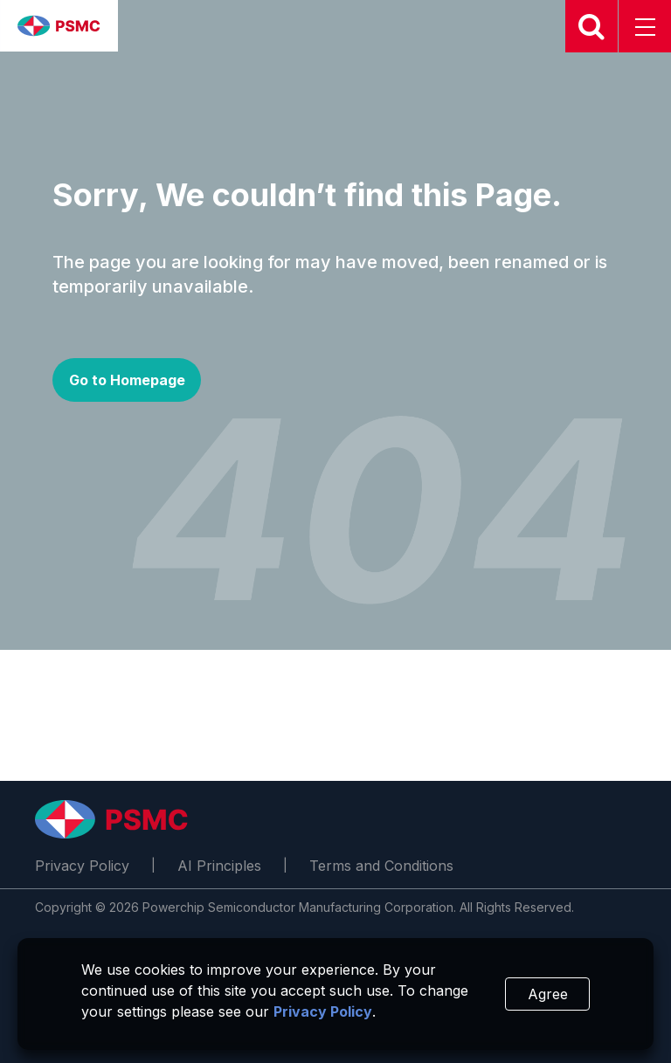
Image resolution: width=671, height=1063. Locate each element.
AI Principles (219, 865)
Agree (548, 994)
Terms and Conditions (381, 865)
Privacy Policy (82, 865)
